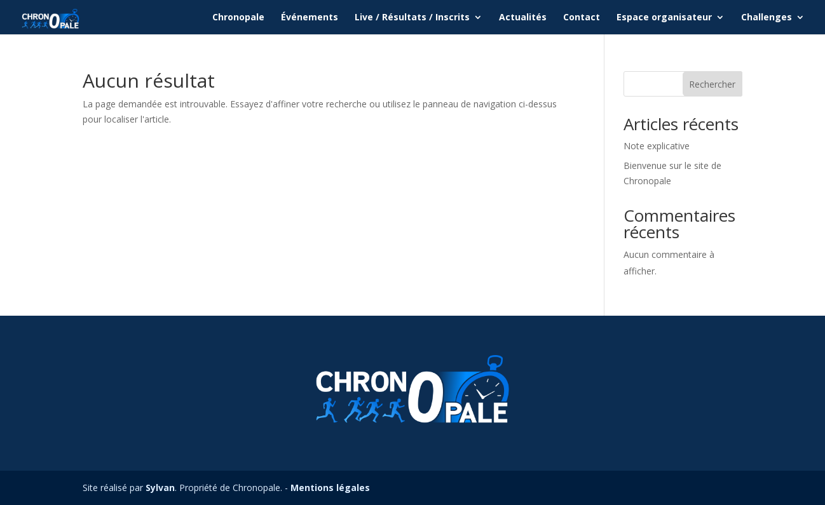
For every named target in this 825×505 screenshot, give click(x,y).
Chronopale (238, 18)
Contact (581, 18)
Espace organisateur (664, 18)
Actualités (523, 18)
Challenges (766, 18)
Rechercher (712, 84)
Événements (309, 18)
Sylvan (160, 487)
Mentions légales (330, 487)
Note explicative (657, 146)
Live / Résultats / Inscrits (412, 18)
